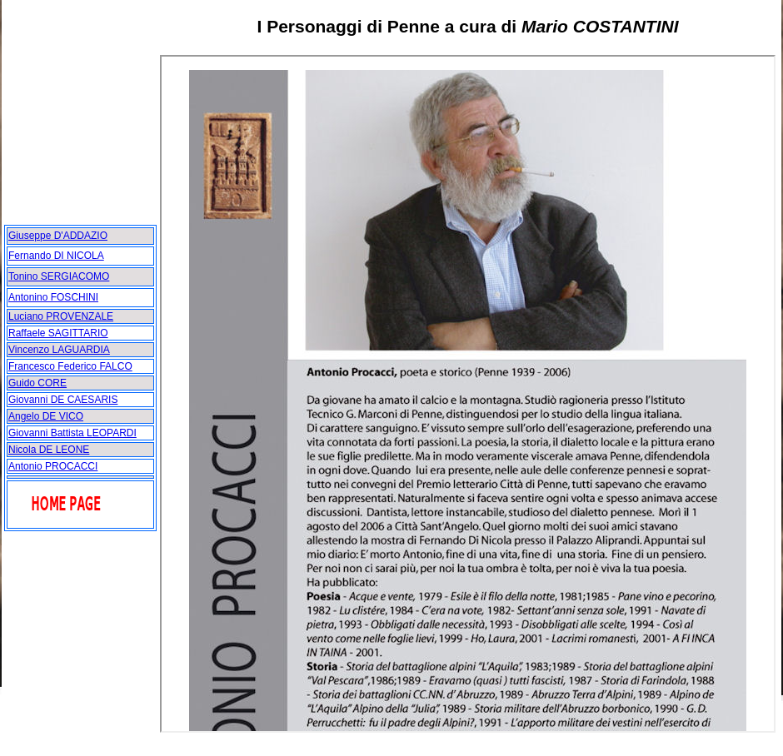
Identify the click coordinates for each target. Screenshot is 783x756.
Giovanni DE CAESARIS (62, 399)
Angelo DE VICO (45, 416)
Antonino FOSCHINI (53, 297)
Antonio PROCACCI (52, 466)
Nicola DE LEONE (48, 449)
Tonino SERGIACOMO (58, 276)
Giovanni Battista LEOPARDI (72, 433)
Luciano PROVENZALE (60, 316)
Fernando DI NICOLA (56, 255)
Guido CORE (37, 383)
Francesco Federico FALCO (70, 366)
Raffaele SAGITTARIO (58, 333)
